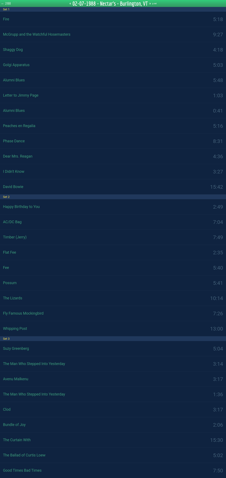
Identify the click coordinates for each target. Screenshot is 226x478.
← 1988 (6, 3)
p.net (154, 3)
